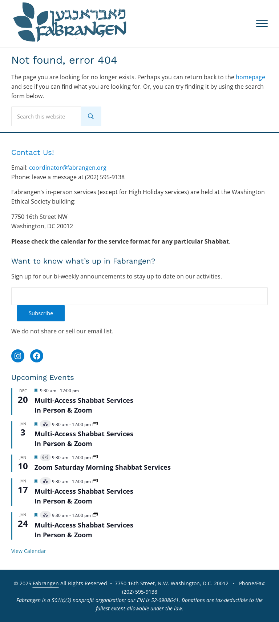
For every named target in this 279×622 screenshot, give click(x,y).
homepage (250, 77)
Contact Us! (32, 152)
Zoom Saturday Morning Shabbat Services (103, 467)
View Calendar (28, 550)
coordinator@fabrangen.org (67, 168)
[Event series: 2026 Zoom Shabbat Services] (95, 457)
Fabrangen (46, 583)
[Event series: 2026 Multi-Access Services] (95, 424)
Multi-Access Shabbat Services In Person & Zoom (84, 438)
